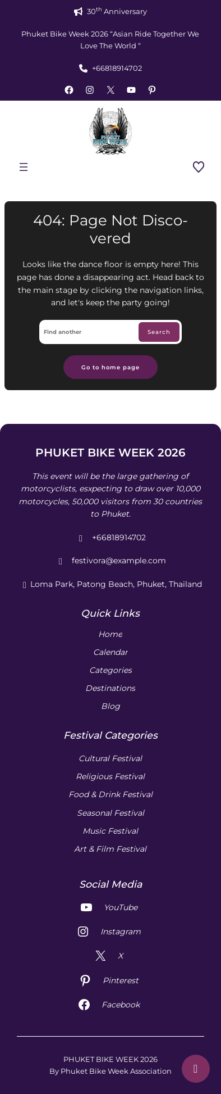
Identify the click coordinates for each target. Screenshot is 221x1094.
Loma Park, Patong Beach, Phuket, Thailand (110, 584)
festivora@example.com (110, 561)
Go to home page (110, 367)
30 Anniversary (117, 11)
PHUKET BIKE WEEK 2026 (110, 452)
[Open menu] (23, 167)
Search (159, 331)
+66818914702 (117, 68)
